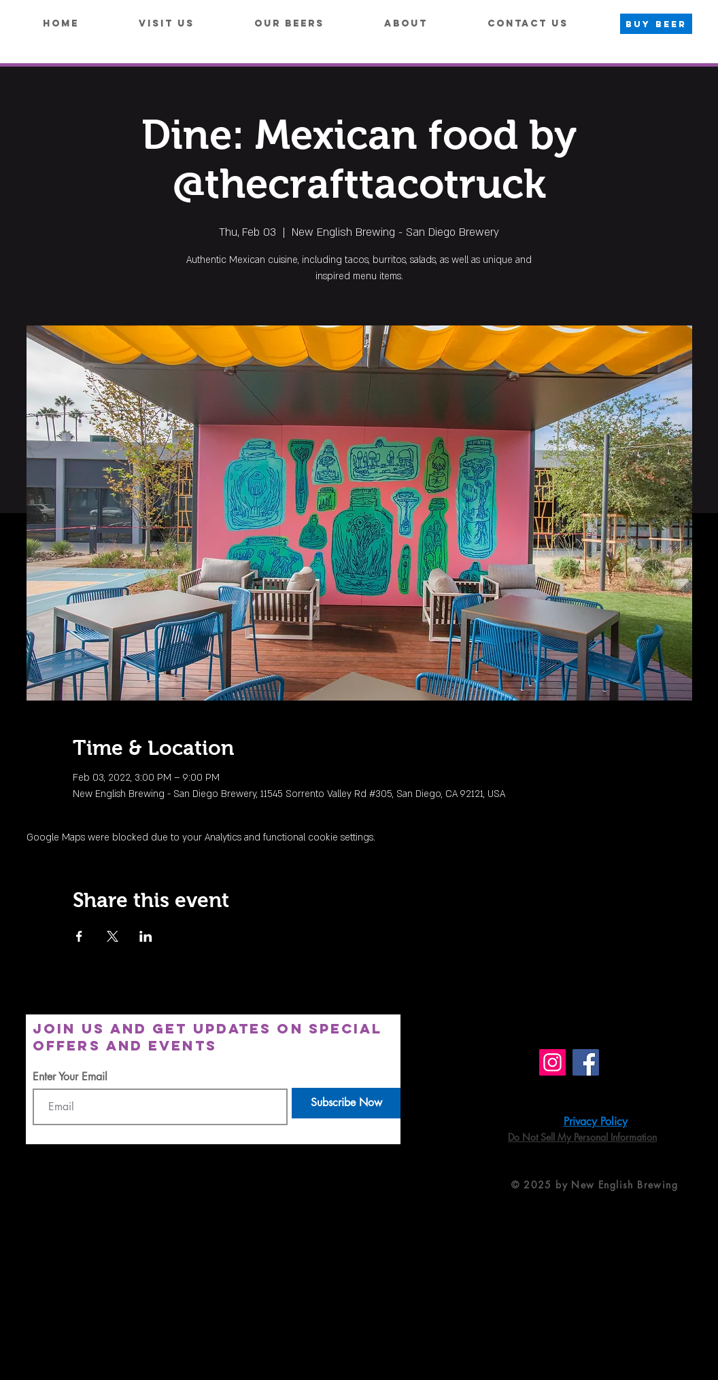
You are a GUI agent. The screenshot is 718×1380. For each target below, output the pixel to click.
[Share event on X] (112, 936)
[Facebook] (585, 1062)
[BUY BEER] (656, 24)
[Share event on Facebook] (79, 936)
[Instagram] (552, 1062)
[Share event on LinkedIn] (145, 936)
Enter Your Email (70, 1077)
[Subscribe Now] (346, 1103)
